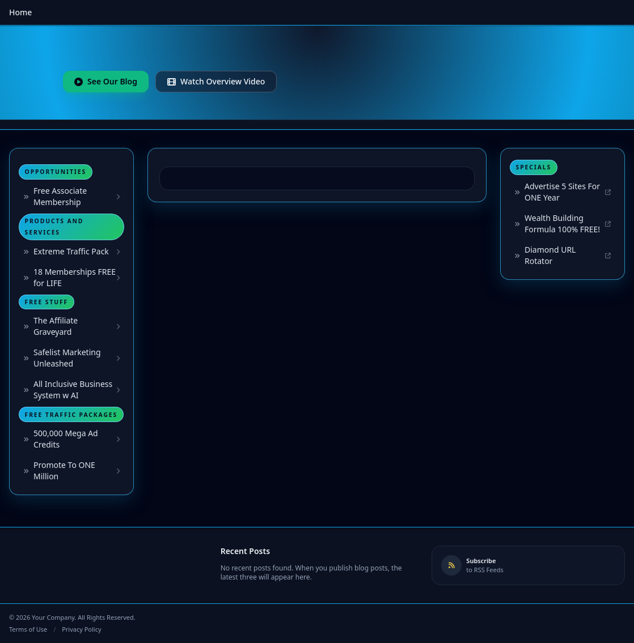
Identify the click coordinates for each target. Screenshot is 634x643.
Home (20, 12)
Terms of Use (28, 629)
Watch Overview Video (216, 81)
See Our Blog (105, 81)
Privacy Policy (81, 629)
